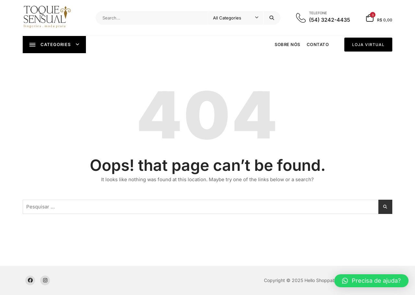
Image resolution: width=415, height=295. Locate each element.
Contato (318, 44)
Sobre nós (287, 44)
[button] (371, 280)
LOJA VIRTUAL (368, 44)
